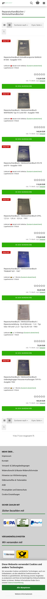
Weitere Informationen (23, 594)
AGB (4, 485)
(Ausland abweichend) (34, 66)
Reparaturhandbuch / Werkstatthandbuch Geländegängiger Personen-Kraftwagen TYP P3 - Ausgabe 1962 (22, 379)
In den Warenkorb (23, 86)
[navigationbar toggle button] (44, 3)
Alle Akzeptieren (23, 588)
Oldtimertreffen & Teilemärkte (14, 480)
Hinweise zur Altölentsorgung (14, 475)
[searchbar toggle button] (31, 3)
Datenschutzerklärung (15, 583)
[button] (4, 25)
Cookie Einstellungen (11, 494)
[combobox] (21, 25)
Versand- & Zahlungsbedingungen (16, 466)
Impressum (6, 456)
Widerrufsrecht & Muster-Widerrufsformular (20, 470)
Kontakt (5, 461)
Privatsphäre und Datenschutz (14, 490)
